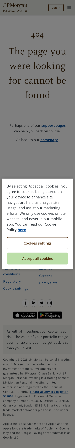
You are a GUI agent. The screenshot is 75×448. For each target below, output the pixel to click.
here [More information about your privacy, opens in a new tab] (22, 229)
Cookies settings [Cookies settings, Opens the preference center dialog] (38, 243)
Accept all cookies (37, 258)
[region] (37, 224)
